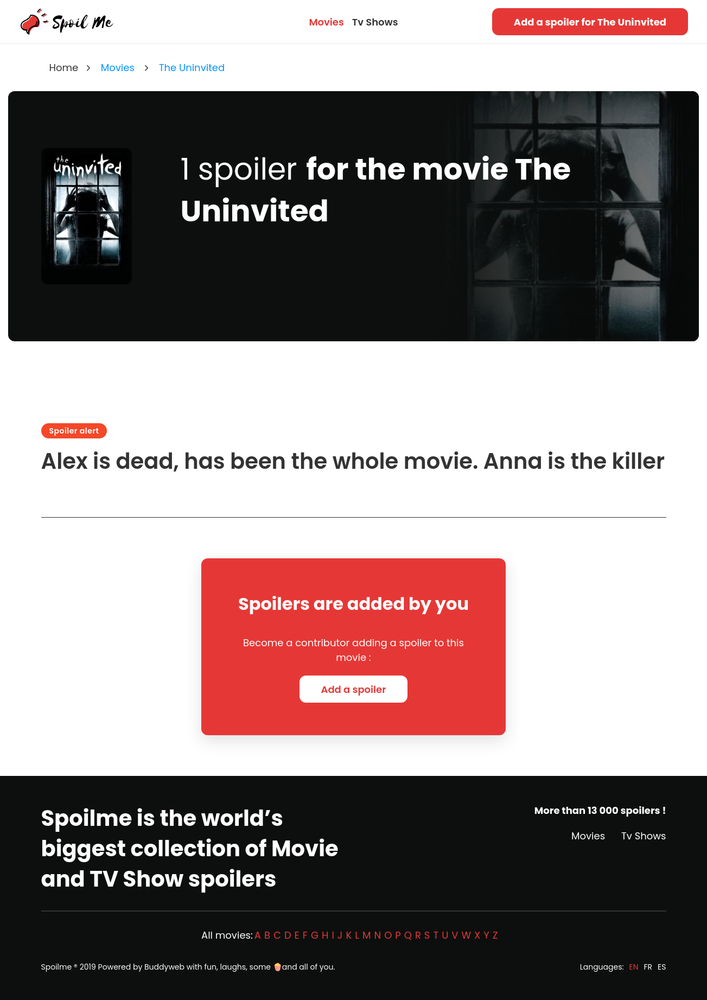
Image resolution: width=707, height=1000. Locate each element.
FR (648, 966)
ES (662, 966)
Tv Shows (375, 22)
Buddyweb (164, 966)
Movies (326, 22)
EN (633, 966)
